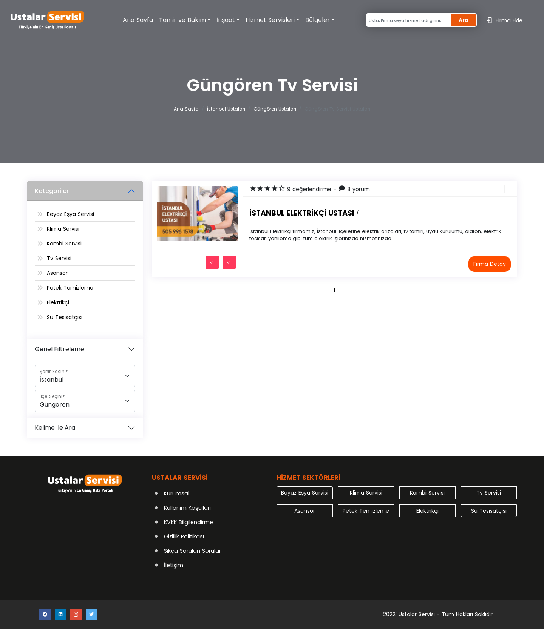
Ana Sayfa (138, 19)
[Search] (407, 20)
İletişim (173, 565)
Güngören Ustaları (274, 109)
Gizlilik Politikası (184, 536)
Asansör (57, 273)
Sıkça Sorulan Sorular (192, 551)
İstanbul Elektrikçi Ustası (304, 213)
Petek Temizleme (70, 287)
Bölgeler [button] (317, 19)
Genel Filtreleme (59, 349)
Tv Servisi (59, 258)
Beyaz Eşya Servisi (70, 214)
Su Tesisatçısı (64, 317)
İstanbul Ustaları (226, 109)
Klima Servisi (63, 229)
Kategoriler (52, 191)
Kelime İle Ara (55, 427)
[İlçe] (85, 401)
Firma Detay (489, 264)
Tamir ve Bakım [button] (182, 19)
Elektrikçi (58, 302)
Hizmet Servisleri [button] (270, 19)
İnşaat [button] (225, 19)
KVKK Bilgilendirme (188, 522)
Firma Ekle (504, 20)
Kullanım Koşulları (187, 508)
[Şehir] (85, 376)
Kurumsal (176, 493)
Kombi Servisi (64, 243)
